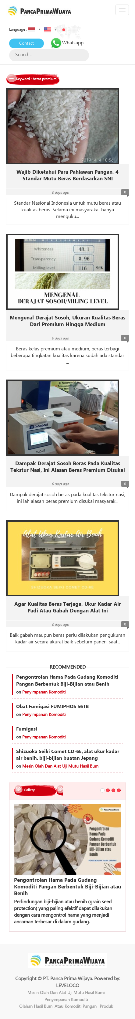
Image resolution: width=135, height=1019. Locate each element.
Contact (26, 43)
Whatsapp (66, 43)
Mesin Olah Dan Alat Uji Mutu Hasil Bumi (60, 766)
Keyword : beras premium (36, 79)
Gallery (29, 790)
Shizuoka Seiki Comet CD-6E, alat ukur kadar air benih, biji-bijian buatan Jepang (67, 755)
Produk (106, 1007)
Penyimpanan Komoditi (44, 692)
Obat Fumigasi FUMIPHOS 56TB (52, 707)
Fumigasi (26, 729)
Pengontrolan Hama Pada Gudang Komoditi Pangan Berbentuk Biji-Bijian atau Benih (67, 680)
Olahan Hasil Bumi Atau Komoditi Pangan (58, 1007)
